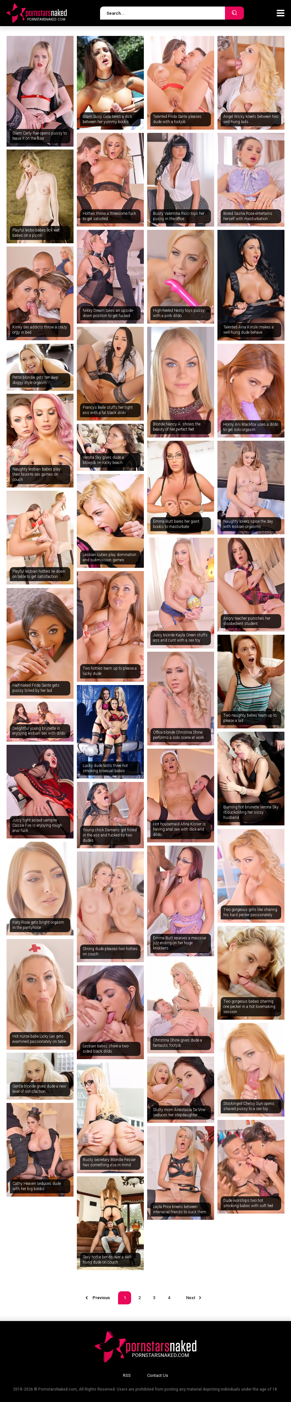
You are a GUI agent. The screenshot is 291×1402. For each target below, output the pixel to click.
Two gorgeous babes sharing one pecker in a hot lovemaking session (249, 1006)
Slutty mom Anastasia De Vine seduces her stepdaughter (179, 1112)
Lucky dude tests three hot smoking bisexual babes (105, 768)
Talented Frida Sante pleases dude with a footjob (177, 119)
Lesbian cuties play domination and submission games (109, 557)
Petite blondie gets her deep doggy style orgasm (35, 380)
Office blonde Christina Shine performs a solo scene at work (178, 735)
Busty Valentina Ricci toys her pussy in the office (178, 216)
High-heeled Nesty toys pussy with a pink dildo (179, 313)
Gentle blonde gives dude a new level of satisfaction (39, 1089)
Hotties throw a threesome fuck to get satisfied (109, 216)
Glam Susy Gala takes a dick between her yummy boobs (107, 119)
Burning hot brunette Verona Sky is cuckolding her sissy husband (251, 812)
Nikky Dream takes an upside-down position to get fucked (108, 313)
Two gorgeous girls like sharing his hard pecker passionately (250, 912)
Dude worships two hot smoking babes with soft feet (248, 1203)
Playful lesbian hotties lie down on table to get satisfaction (38, 574)
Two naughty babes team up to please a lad (250, 718)
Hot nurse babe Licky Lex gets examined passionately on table (39, 1039)
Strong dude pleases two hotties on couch (110, 951)
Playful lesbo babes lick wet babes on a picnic (36, 233)
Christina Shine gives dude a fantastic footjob (177, 1043)
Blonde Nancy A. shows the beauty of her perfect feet (176, 427)
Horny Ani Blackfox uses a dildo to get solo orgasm (250, 427)
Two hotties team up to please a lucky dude (110, 671)
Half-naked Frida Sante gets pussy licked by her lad (36, 688)
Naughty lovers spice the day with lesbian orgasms (248, 524)
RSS (127, 1375)
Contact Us (157, 1375)
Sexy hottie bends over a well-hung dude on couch (107, 1260)
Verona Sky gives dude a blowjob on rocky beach (103, 460)
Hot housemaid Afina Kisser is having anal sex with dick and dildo (179, 829)
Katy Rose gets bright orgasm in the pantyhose (38, 925)
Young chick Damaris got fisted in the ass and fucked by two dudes (110, 835)
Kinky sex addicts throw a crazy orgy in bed (39, 330)
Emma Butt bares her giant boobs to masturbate (176, 524)
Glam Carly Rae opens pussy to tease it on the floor (39, 136)
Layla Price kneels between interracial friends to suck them (179, 1209)
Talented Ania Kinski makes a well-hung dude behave (248, 330)
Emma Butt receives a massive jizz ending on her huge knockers (179, 943)
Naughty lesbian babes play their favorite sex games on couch (36, 474)
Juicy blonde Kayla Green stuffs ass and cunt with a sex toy (180, 638)
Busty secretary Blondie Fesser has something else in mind (109, 1162)
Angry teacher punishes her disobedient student (246, 621)
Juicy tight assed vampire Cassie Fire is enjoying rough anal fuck (37, 825)
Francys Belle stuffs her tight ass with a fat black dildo (108, 410)
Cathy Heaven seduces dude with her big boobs (36, 1186)
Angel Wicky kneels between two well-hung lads (250, 119)
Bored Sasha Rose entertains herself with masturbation (247, 216)
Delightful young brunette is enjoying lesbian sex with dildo (38, 731)
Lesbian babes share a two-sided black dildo (106, 1049)
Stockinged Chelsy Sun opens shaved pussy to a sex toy (248, 1106)
